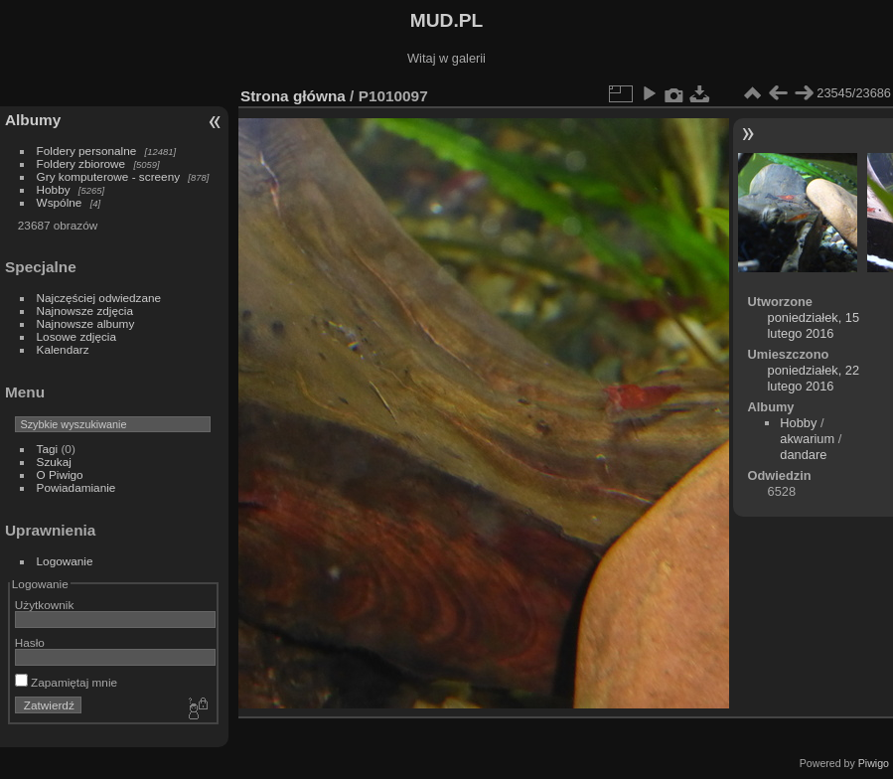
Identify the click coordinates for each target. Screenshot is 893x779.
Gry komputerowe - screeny (109, 176)
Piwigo (873, 763)
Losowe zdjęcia (76, 336)
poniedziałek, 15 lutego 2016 (814, 325)
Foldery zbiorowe (81, 163)
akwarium (807, 438)
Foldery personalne (87, 150)
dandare (803, 454)
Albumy (33, 119)
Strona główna (293, 95)
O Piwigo (60, 474)
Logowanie (65, 560)
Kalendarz (63, 349)
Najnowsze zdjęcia (85, 310)
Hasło (30, 642)
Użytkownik (44, 604)
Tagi (48, 448)
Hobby (54, 189)
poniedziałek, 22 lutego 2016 (814, 378)
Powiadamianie (76, 487)
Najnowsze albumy (86, 323)
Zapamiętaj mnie (66, 682)
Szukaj (54, 461)
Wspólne (59, 202)
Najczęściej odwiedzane (99, 297)
